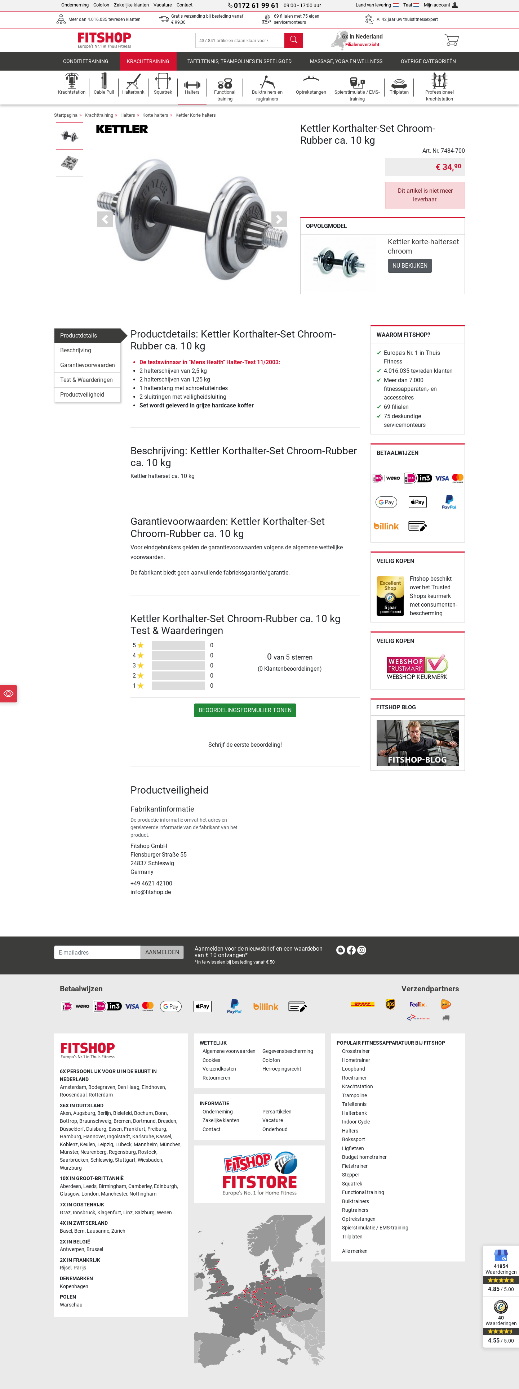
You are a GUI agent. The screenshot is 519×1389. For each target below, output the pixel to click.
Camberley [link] (140, 1186)
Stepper (350, 1175)
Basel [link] (66, 1231)
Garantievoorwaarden (87, 370)
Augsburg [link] (84, 1114)
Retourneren (216, 1078)
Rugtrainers (355, 1210)
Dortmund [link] (144, 1121)
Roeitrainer (354, 1078)
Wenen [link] (164, 1213)
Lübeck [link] (123, 1145)
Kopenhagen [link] (74, 1286)
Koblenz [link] (69, 1145)
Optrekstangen (359, 1219)
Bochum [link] (143, 1114)
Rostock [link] (147, 1152)
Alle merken (355, 1251)
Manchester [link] (114, 1194)
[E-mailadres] (97, 952)
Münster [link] (69, 1152)
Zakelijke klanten (131, 5)
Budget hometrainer (364, 1157)
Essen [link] (115, 1129)
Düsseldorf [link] (72, 1129)
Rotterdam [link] (101, 1095)
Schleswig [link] (101, 1160)
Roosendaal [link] (73, 1095)
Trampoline (354, 1096)
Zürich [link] (118, 1231)
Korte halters (155, 120)
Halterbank (354, 1113)
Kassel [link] (163, 1137)
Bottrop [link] (68, 1121)
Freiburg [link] (156, 1129)
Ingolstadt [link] (118, 1137)
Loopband (353, 1069)
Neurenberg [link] (93, 1152)
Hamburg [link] (70, 1137)
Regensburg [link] (122, 1152)
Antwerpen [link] (72, 1249)
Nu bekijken (409, 270)
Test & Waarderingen (86, 384)
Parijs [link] (80, 1268)
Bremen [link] (122, 1121)
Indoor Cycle (356, 1122)
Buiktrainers (355, 1201)
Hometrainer (356, 1060)
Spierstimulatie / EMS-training (375, 1228)
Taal (411, 5)
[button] (105, 224)
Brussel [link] (94, 1249)
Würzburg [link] (71, 1168)
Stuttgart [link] (125, 1160)
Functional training (363, 1192)
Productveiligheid (82, 399)
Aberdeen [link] (70, 1186)
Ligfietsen (353, 1148)
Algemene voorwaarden (229, 1052)
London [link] (90, 1194)
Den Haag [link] (128, 1087)
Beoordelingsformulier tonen (245, 715)
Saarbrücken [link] (74, 1160)
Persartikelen (277, 1112)
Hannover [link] (94, 1137)
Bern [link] (79, 1231)
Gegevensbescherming (287, 1052)
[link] (386, 483)
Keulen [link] (87, 1145)
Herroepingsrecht (281, 1069)
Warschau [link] (71, 1305)
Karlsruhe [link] (143, 1137)
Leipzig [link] (105, 1145)
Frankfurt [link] (134, 1129)
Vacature (163, 5)
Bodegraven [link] (101, 1087)
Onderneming (75, 5)
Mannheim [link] (146, 1145)
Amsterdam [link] (73, 1087)
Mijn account (441, 5)
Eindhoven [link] (153, 1087)
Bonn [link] (161, 1114)
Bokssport (353, 1140)
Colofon (101, 5)
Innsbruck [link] (84, 1213)
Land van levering (377, 5)
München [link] (170, 1145)
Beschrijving (75, 355)
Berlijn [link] (104, 1114)
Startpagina (65, 120)
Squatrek (352, 1184)
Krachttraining (148, 66)
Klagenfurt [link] (109, 1213)
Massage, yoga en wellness (346, 66)
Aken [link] (65, 1114)
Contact (184, 5)
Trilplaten (352, 1237)
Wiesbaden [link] (150, 1160)
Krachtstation (357, 1087)
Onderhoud (275, 1129)
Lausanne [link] (98, 1231)
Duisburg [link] (96, 1129)
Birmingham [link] (112, 1186)
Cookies (211, 1060)
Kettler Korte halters (196, 120)
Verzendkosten (219, 1069)
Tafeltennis (354, 1105)
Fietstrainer (355, 1166)
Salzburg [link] (145, 1213)
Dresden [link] (167, 1121)
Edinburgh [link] (165, 1186)
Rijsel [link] (65, 1268)
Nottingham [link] (142, 1194)
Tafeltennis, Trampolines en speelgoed (239, 66)
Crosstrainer (356, 1052)
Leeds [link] (90, 1186)
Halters (127, 120)
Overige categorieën (428, 66)
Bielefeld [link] (122, 1114)
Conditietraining (85, 66)
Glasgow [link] (69, 1194)
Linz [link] (128, 1213)
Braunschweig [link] (95, 1121)
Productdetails (78, 340)
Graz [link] (65, 1213)
